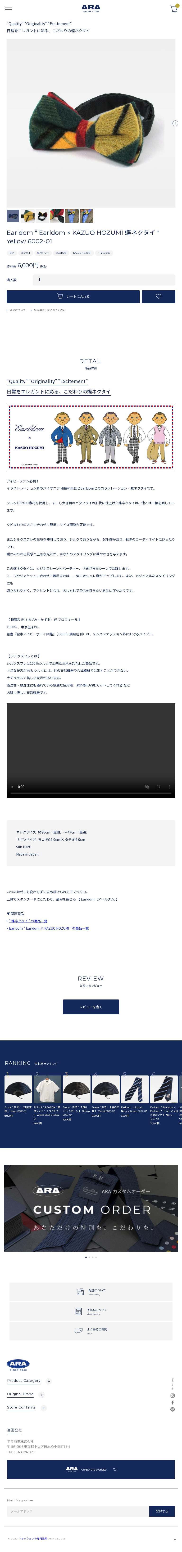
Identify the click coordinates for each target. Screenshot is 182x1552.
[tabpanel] (91, 1208)
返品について (18, 310)
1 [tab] (86, 1257)
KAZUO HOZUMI (82, 252)
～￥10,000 (104, 252)
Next (175, 125)
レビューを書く (91, 1006)
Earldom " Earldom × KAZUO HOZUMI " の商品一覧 (49, 928)
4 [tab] (96, 1257)
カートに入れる (73, 296)
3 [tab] (92, 1257)
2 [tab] (89, 1257)
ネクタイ (26, 252)
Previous (6, 125)
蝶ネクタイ (43, 252)
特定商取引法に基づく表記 (49, 310)
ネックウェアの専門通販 (33, 1538)
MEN (11, 252)
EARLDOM (61, 252)
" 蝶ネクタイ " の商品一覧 (28, 921)
